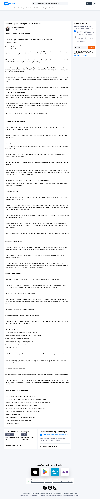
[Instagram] (55, 488)
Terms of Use (44, 493)
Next (24, 434)
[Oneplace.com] (9, 3)
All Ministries (8, 8)
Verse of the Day (19, 8)
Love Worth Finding (18, 27)
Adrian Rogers (16, 30)
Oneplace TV (46, 8)
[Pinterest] (50, 488)
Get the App (26, 493)
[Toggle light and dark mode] (94, 3)
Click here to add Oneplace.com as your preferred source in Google (51, 482)
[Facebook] (45, 488)
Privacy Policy (35, 493)
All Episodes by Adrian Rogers (49, 446)
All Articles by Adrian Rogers (14, 445)
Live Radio (29, 8)
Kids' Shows (37, 8)
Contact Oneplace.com (55, 493)
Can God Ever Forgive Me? (12, 438)
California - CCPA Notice (70, 493)
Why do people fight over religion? (27, 438)
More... (54, 8)
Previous (9, 434)
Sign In (89, 3)
